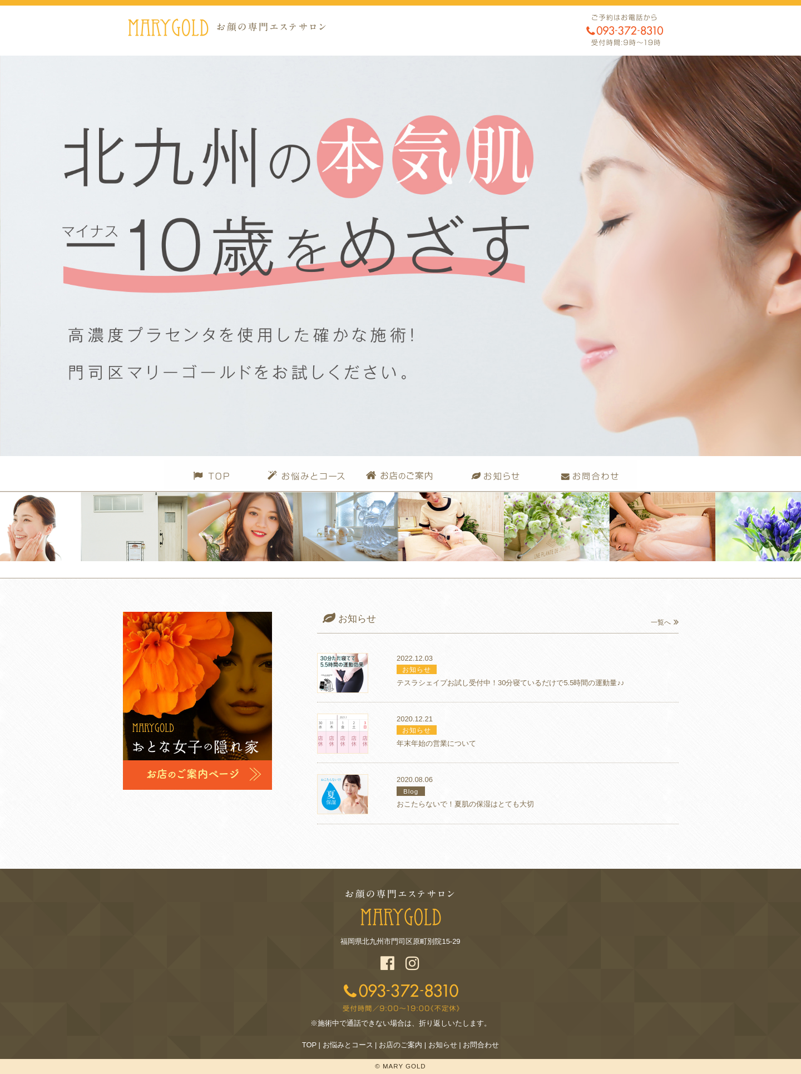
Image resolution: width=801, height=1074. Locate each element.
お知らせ (442, 1045)
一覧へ (665, 622)
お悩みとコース (348, 1045)
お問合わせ (481, 1045)
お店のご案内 (400, 1045)
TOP (309, 1045)
